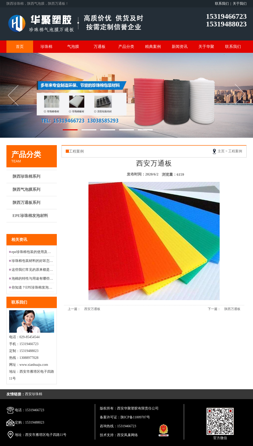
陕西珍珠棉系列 (32, 176)
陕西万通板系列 (32, 203)
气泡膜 (73, 46)
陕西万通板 (232, 309)
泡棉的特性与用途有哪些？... (33, 278)
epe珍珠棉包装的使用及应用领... (33, 252)
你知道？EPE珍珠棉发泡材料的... (33, 287)
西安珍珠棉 (33, 394)
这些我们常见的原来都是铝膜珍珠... (33, 269)
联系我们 (233, 46)
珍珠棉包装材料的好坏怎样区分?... (33, 261)
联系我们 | (224, 3)
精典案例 (153, 46)
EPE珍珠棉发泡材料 (32, 217)
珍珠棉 (46, 46)
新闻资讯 (180, 46)
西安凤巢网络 (127, 435)
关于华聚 (206, 46)
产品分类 (126, 46)
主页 (221, 151)
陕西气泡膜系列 (32, 190)
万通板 (99, 46)
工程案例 (235, 151)
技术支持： (108, 435)
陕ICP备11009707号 (135, 417)
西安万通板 (92, 309)
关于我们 (240, 3)
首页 (20, 46)
